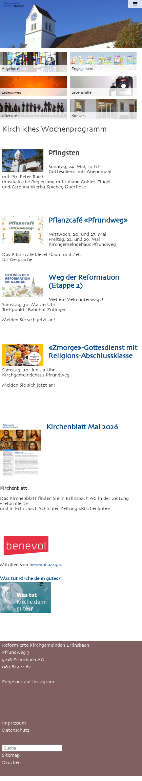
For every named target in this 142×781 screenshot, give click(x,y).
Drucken (11, 762)
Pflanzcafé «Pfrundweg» (87, 220)
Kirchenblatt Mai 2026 (82, 427)
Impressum (14, 723)
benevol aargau (45, 564)
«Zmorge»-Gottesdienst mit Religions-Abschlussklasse (92, 352)
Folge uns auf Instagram (28, 681)
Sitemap (11, 755)
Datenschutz (15, 730)
